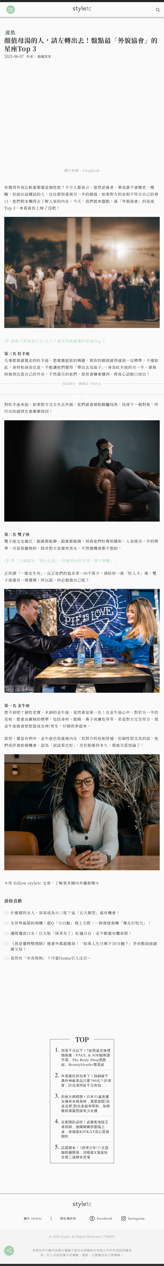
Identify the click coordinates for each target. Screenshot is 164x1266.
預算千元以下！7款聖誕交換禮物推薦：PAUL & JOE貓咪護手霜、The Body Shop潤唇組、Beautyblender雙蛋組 (86, 1057)
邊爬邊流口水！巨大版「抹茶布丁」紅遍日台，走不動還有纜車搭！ (71, 933)
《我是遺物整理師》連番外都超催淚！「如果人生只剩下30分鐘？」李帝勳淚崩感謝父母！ (83, 946)
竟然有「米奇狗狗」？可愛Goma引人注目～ (50, 958)
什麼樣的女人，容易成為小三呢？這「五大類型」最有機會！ (65, 912)
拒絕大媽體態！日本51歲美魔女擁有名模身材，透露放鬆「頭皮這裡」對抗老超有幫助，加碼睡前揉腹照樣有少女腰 (85, 1103)
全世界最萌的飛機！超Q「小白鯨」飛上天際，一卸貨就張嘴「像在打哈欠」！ (81, 923)
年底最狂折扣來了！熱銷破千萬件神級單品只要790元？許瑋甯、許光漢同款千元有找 (86, 1080)
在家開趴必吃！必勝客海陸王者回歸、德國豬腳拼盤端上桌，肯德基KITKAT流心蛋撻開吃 (85, 1129)
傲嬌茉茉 (44, 56)
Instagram (133, 1218)
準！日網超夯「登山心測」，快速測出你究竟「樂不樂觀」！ (65, 560)
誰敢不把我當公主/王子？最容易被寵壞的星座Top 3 (58, 341)
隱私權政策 (68, 1218)
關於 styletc (33, 1218)
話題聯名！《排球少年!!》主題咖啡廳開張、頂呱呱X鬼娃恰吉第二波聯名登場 (85, 1152)
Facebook (101, 1218)
